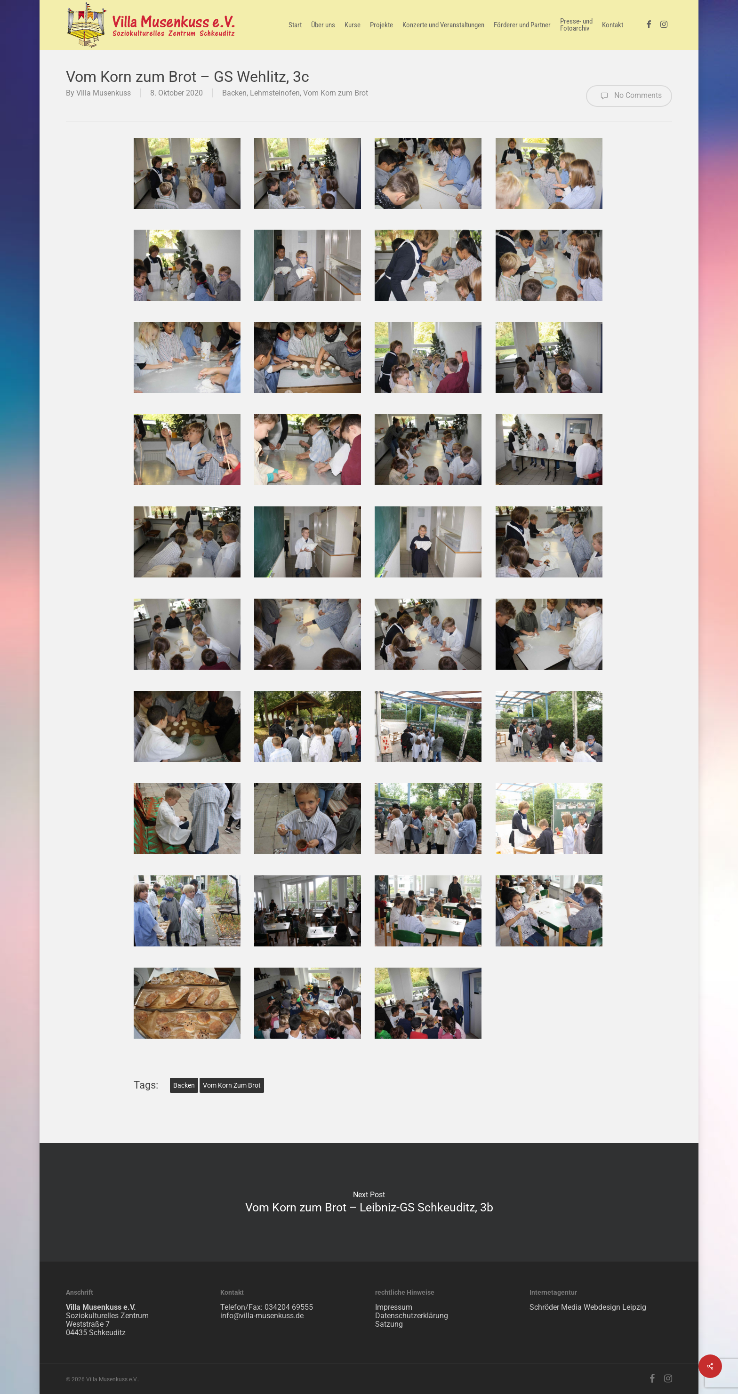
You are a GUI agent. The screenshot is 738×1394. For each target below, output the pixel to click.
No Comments (629, 96)
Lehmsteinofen (275, 92)
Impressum (393, 1307)
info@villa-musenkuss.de (262, 1315)
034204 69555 (289, 1307)
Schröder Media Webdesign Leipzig (587, 1307)
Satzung (389, 1324)
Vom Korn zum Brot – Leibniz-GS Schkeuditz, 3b (369, 1202)
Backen (234, 92)
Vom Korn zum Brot (335, 92)
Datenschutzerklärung (411, 1315)
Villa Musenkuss (103, 92)
